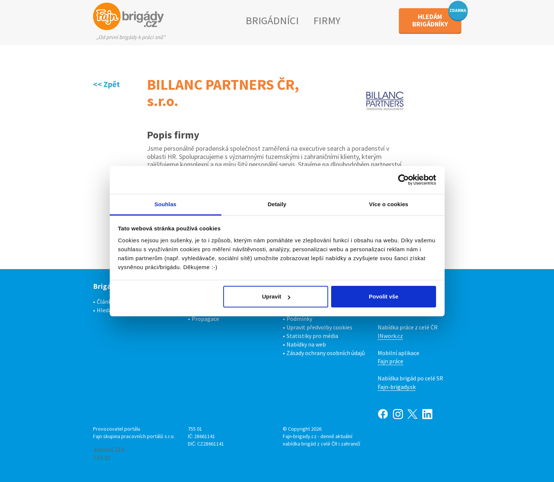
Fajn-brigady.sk (397, 386)
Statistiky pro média (312, 335)
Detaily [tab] (277, 204)
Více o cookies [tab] (389, 204)
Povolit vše (383, 296)
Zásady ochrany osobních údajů (325, 353)
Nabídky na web (306, 344)
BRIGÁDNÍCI (272, 20)
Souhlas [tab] (165, 204)
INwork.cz (390, 335)
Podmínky (299, 318)
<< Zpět (106, 84)
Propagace (205, 318)
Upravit (276, 296)
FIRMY (326, 20)
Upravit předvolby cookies (319, 327)
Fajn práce (390, 361)
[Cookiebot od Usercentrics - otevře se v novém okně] (403, 179)
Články (105, 301)
